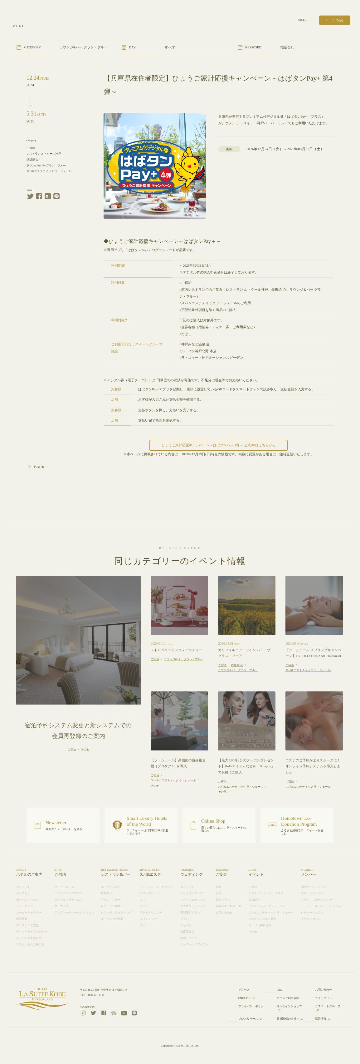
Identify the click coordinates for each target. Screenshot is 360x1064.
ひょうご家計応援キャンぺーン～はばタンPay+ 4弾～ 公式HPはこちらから (219, 445)
